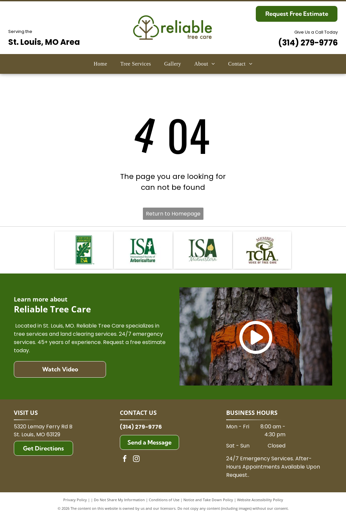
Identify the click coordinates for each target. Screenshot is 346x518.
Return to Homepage (173, 213)
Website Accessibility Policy (260, 501)
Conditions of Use (164, 501)
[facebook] (125, 461)
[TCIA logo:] (262, 251)
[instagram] (136, 461)
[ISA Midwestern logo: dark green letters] (202, 251)
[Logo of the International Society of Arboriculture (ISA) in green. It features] (143, 251)
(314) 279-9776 (308, 42)
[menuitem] (100, 64)
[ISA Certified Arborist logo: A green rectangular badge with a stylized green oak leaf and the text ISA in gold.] (84, 251)
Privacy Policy (75, 501)
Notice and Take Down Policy (208, 501)
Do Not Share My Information (119, 501)
